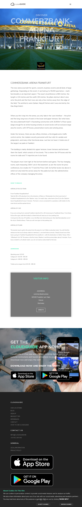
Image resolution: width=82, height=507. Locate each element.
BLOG (12, 411)
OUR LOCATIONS (16, 408)
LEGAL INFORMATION (18, 448)
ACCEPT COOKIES (43, 504)
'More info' (64, 499)
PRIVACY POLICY (16, 450)
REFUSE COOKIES (66, 504)
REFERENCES (15, 419)
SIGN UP (13, 414)
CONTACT (14, 422)
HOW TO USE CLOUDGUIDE (20, 425)
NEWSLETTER (15, 416)
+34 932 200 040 (16, 438)
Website (41, 310)
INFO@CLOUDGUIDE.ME (18, 435)
